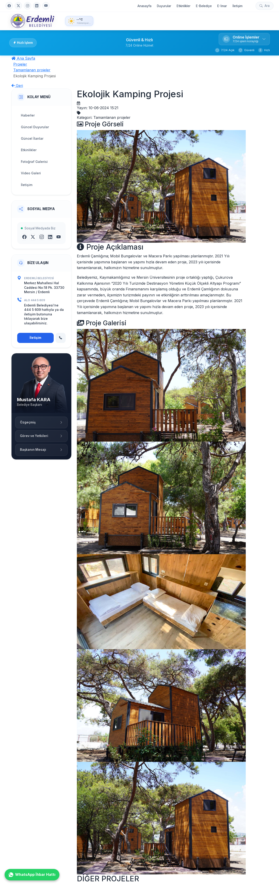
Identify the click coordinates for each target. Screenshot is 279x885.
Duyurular (164, 6)
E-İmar (222, 6)
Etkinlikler (183, 6)
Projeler (20, 64)
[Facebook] (9, 5)
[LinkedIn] (36, 5)
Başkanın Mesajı (41, 449)
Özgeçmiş (41, 422)
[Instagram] (27, 5)
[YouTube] (46, 5)
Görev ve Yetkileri (41, 436)
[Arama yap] (264, 6)
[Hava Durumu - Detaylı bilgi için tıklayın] (79, 21)
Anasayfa (144, 6)
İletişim (237, 6)
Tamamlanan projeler (31, 70)
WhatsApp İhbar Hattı (32, 874)
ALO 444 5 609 (34, 300)
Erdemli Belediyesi (39, 278)
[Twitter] (18, 5)
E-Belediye (204, 6)
